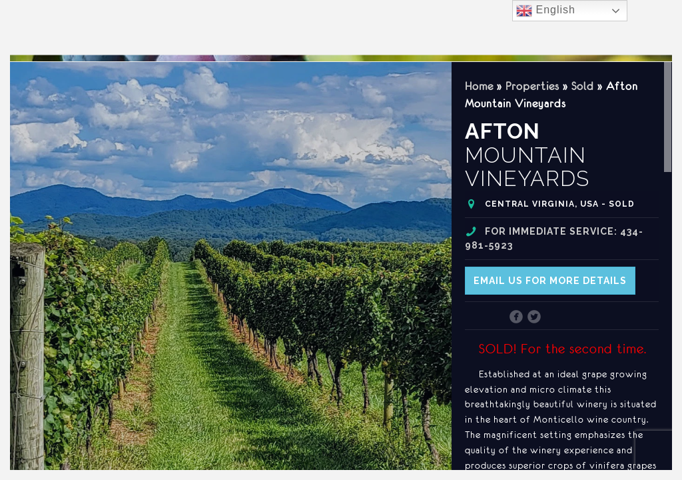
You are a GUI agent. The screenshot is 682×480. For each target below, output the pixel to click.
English (545, 11)
